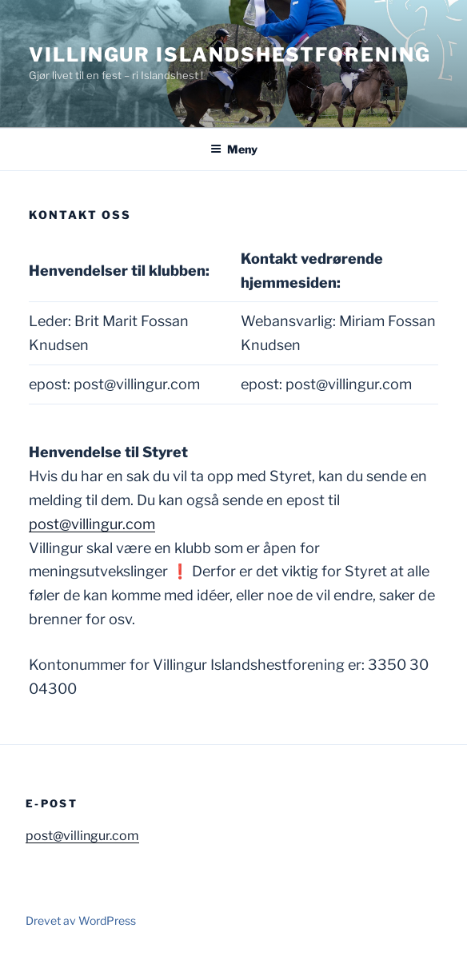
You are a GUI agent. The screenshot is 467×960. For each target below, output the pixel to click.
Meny (233, 149)
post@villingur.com (92, 524)
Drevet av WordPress (81, 920)
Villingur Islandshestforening (230, 54)
